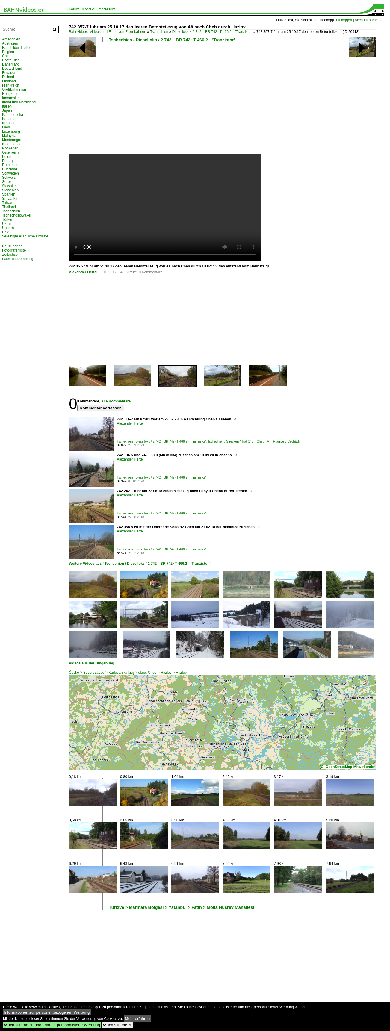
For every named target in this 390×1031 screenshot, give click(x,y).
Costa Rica (11, 60)
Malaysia (9, 136)
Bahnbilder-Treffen (17, 48)
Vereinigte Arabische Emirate (25, 236)
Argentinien (11, 39)
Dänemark (10, 64)
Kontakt (88, 9)
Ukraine (8, 224)
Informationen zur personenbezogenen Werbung (47, 1012)
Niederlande (12, 144)
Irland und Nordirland (19, 102)
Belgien (8, 52)
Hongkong (10, 94)
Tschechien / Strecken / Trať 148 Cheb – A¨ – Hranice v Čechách (254, 441)
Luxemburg (11, 131)
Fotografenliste (14, 250)
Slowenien (10, 190)
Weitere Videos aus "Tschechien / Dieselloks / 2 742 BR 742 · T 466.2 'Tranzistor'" (140, 563)
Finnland (9, 81)
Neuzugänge (12, 246)
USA (6, 232)
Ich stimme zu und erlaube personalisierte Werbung (52, 1025)
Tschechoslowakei (16, 215)
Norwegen (10, 148)
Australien (10, 43)
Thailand (9, 207)
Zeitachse (10, 254)
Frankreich (10, 85)
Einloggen (344, 20)
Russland (9, 169)
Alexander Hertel (83, 272)
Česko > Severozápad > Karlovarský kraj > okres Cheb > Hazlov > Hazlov (128, 672)
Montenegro (11, 140)
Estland (8, 77)
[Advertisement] (226, 100)
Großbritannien (14, 89)
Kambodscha (12, 115)
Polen (6, 157)
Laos (6, 127)
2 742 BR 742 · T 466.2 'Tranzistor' (223, 32)
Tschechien (159, 32)
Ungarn (8, 228)
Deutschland (12, 68)
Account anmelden (369, 20)
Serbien (8, 182)
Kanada (8, 119)
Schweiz (9, 177)
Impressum (106, 9)
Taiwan (7, 203)
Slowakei (9, 186)
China (6, 56)
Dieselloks (180, 32)
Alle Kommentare (116, 401)
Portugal (9, 161)
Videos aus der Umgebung (91, 663)
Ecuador (9, 73)
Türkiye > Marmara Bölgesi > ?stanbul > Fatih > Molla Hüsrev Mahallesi (181, 907)
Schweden (10, 173)
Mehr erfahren (137, 1018)
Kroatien (9, 123)
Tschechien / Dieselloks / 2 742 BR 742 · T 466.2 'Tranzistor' (172, 39)
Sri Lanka (9, 198)
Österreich (10, 152)
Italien (7, 106)
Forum (74, 9)
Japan (7, 110)
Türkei (7, 219)
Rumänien (10, 165)
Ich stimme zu (117, 1025)
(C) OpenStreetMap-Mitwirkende (347, 767)
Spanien (8, 194)
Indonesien (11, 98)
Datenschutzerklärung (17, 259)
